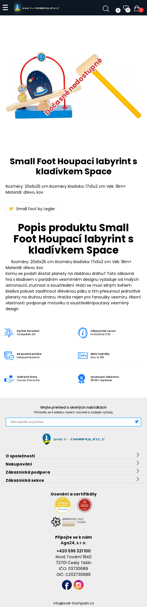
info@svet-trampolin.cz (73, 603)
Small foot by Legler (35, 209)
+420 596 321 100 (73, 551)
